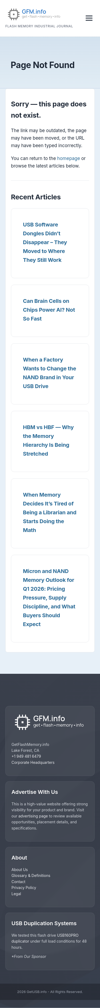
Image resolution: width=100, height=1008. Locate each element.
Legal (16, 893)
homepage (68, 158)
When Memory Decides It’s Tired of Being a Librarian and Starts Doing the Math (49, 512)
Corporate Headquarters (32, 762)
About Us (19, 869)
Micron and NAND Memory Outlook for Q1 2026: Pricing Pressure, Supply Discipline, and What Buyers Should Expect (49, 597)
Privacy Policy (23, 887)
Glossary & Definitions (30, 875)
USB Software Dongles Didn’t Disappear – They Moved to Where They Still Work (45, 242)
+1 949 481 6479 (26, 756)
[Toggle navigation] (89, 18)
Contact (18, 881)
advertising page (33, 816)
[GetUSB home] (50, 722)
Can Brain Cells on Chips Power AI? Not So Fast (49, 310)
